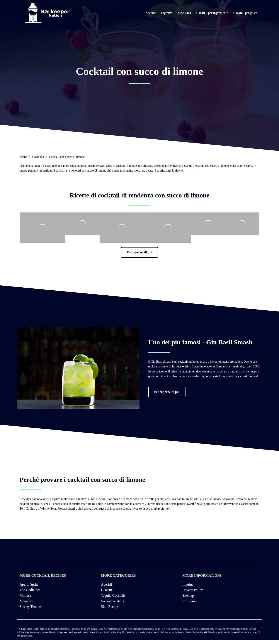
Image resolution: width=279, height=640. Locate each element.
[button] (139, 252)
